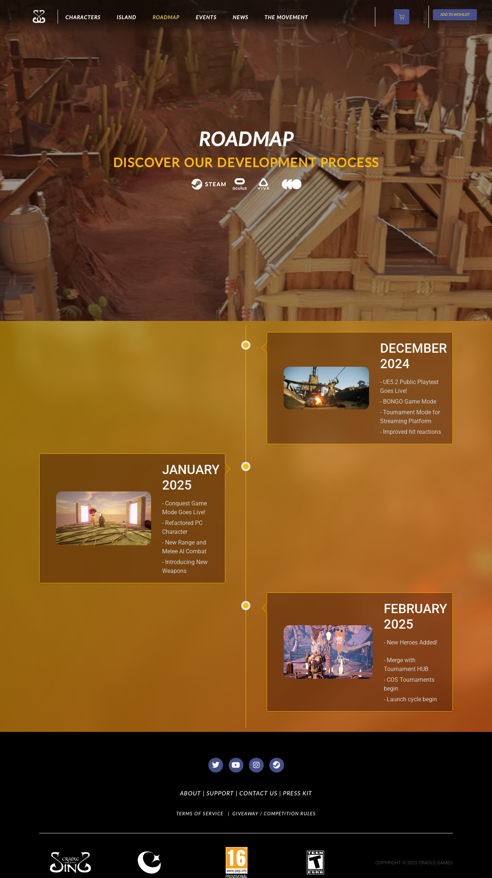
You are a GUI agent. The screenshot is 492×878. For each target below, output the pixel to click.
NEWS (240, 17)
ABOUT (190, 793)
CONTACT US (257, 793)
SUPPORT (219, 793)
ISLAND (126, 17)
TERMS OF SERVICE (199, 814)
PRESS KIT (296, 793)
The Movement (286, 17)
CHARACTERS (82, 17)
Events (206, 17)
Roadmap (166, 17)
